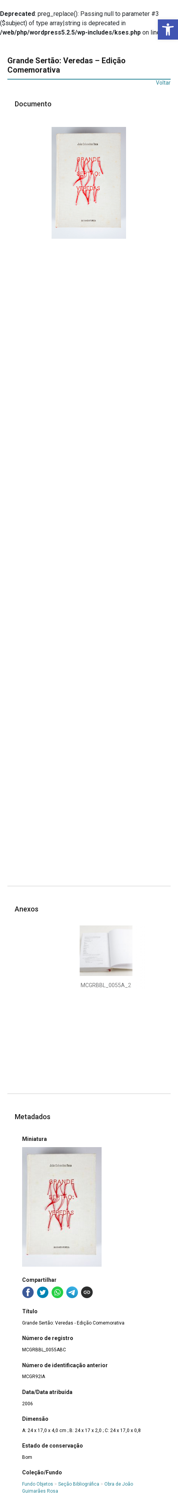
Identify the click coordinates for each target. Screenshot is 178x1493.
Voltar (163, 83)
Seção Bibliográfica (78, 1484)
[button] (168, 29)
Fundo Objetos (37, 1484)
